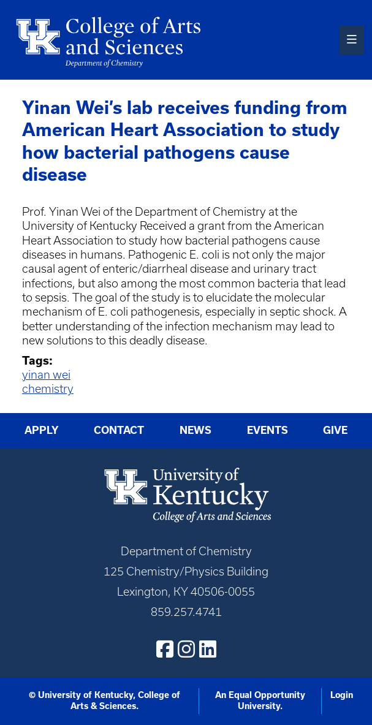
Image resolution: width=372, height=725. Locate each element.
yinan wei (46, 374)
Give (335, 430)
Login (341, 695)
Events (267, 430)
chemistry (48, 388)
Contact (119, 430)
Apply (42, 430)
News (195, 430)
